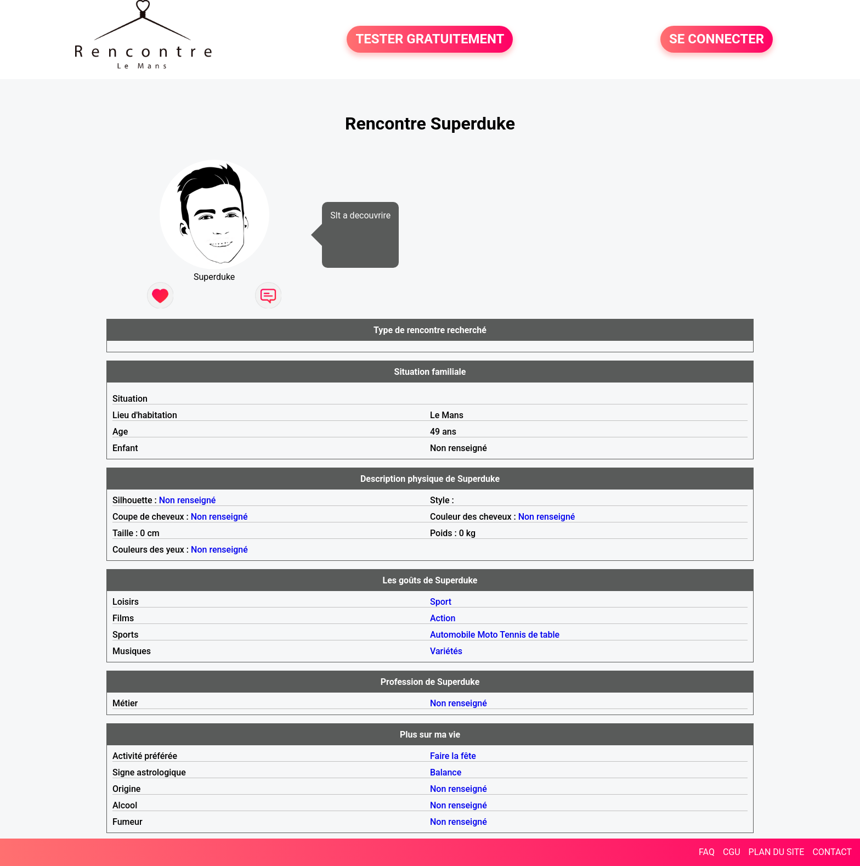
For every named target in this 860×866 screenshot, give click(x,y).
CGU (731, 852)
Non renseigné (187, 500)
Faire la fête (453, 756)
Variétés (446, 651)
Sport (440, 602)
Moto (487, 634)
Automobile (452, 634)
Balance (445, 772)
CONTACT (832, 852)
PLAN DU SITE (777, 852)
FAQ (707, 852)
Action (442, 618)
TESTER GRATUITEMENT (429, 39)
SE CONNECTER (716, 39)
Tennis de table (529, 634)
